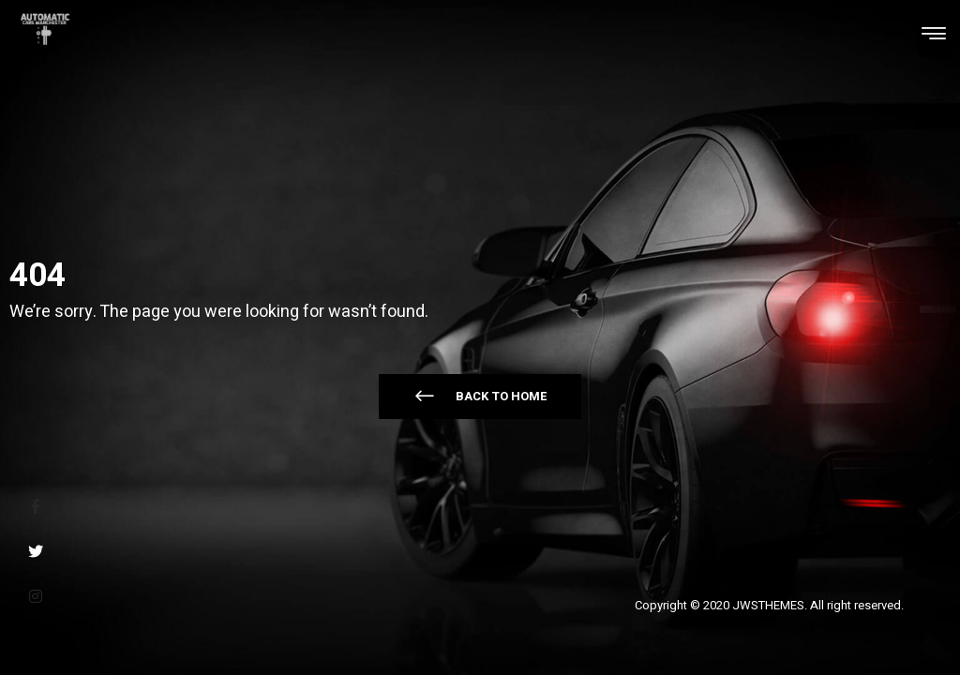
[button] (480, 396)
